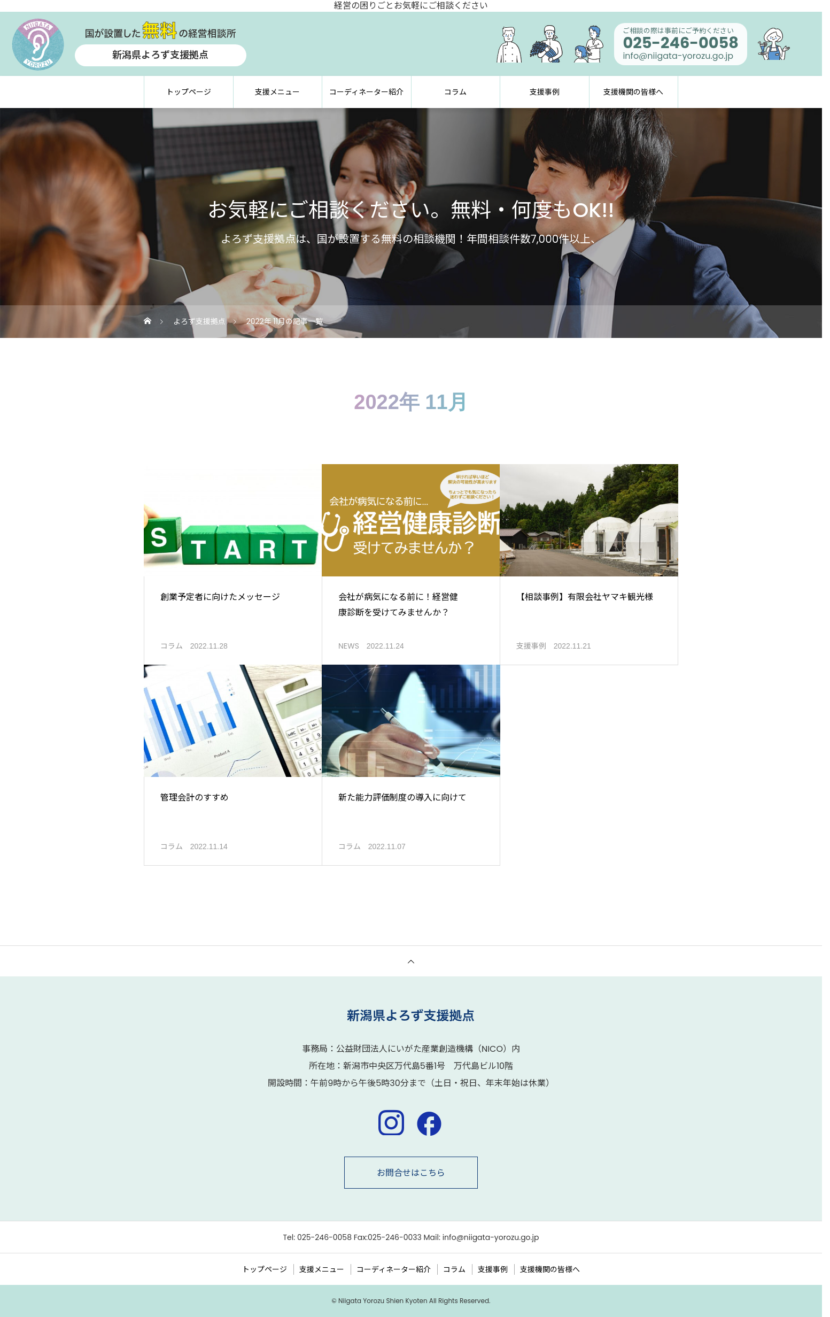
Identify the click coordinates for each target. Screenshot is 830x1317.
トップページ (188, 92)
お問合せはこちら (411, 1173)
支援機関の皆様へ (633, 92)
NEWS (348, 646)
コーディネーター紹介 (366, 92)
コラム (455, 92)
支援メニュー (277, 92)
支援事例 (545, 92)
